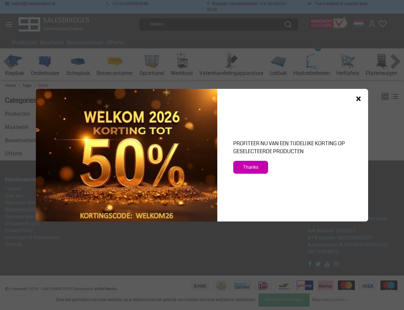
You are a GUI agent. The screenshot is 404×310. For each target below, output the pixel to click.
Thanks (250, 167)
